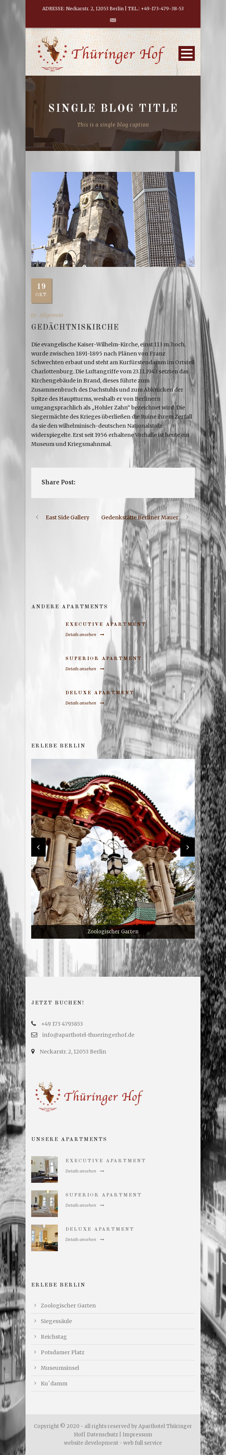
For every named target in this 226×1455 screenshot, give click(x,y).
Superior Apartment (103, 658)
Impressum (137, 1434)
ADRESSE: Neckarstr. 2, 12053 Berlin (83, 8)
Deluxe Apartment (99, 692)
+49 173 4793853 (62, 1023)
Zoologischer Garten (68, 1305)
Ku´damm (54, 1383)
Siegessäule (56, 1321)
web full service (142, 1443)
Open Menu (186, 53)
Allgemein (51, 315)
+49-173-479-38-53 (162, 8)
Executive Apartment (105, 624)
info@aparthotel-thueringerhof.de (88, 1034)
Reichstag (54, 1336)
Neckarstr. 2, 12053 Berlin (73, 1051)
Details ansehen (84, 634)
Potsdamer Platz (62, 1352)
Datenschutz (102, 1434)
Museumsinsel (60, 1368)
